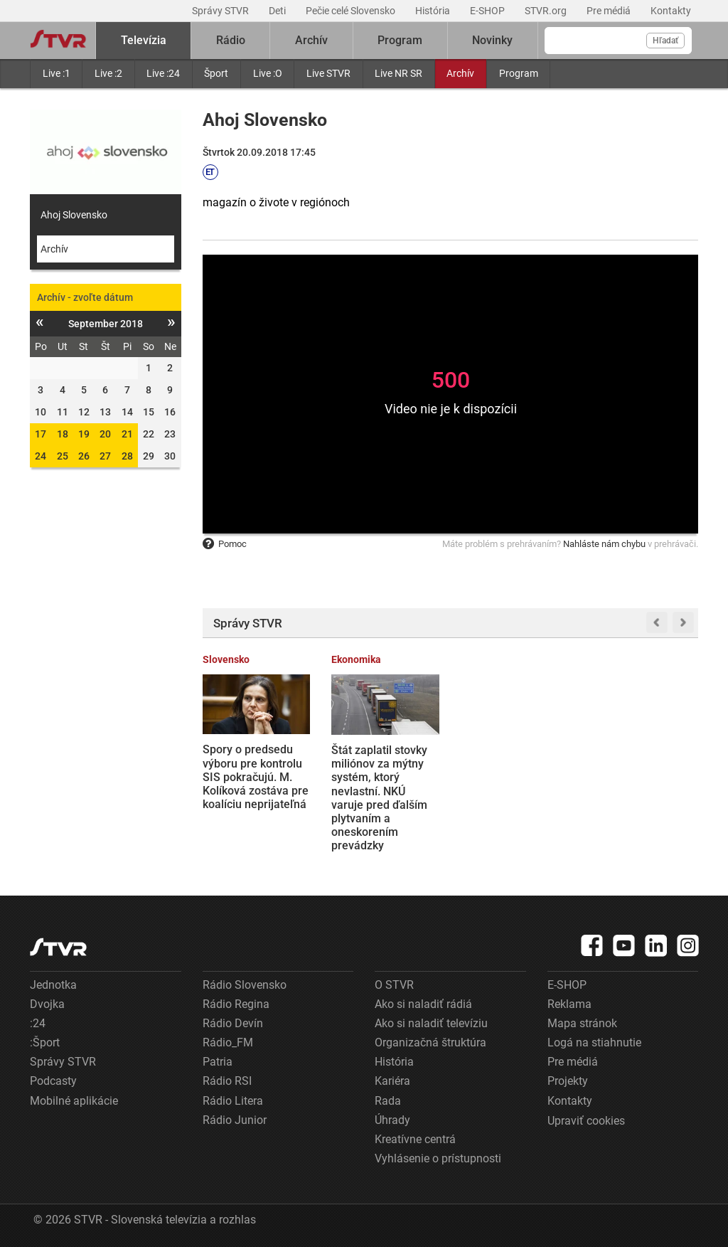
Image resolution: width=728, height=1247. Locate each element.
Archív (460, 73)
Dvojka (47, 1004)
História (433, 10)
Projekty (567, 1081)
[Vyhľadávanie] (618, 40)
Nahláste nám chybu (604, 543)
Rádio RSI (227, 1081)
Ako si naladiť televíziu (431, 1023)
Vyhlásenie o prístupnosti (438, 1158)
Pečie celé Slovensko (351, 10)
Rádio (230, 40)
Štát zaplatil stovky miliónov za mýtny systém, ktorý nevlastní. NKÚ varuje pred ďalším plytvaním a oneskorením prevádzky (379, 797)
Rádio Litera (233, 1101)
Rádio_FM (228, 1042)
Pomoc (225, 543)
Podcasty (53, 1081)
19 (84, 434)
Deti (278, 10)
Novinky (492, 40)
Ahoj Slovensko (74, 215)
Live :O (267, 73)
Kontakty (671, 10)
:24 (38, 1023)
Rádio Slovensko (245, 985)
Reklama (569, 1004)
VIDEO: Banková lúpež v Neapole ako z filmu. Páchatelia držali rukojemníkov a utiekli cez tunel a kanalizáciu (641, 783)
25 (62, 456)
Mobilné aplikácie (74, 1101)
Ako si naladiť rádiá (423, 1004)
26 (84, 456)
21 (127, 434)
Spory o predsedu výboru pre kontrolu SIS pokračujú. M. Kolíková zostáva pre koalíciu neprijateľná (256, 777)
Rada (388, 1101)
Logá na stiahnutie (594, 1042)
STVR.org (547, 10)
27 (105, 456)
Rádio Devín (233, 1023)
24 (40, 456)
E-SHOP (488, 10)
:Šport (45, 1042)
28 (127, 456)
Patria (217, 1061)
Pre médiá (610, 10)
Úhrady (392, 1120)
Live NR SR (398, 73)
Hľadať (665, 41)
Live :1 (56, 73)
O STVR (394, 985)
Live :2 (108, 73)
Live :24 (163, 73)
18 (62, 434)
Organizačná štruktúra (430, 1042)
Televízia (143, 40)
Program (518, 73)
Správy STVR (221, 10)
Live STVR (328, 73)
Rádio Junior (235, 1120)
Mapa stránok (582, 1023)
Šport (216, 73)
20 (105, 434)
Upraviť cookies (586, 1120)
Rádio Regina (236, 1004)
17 (40, 434)
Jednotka (53, 985)
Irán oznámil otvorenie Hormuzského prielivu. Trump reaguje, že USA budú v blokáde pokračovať (501, 791)
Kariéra (392, 1081)
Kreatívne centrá (415, 1139)
